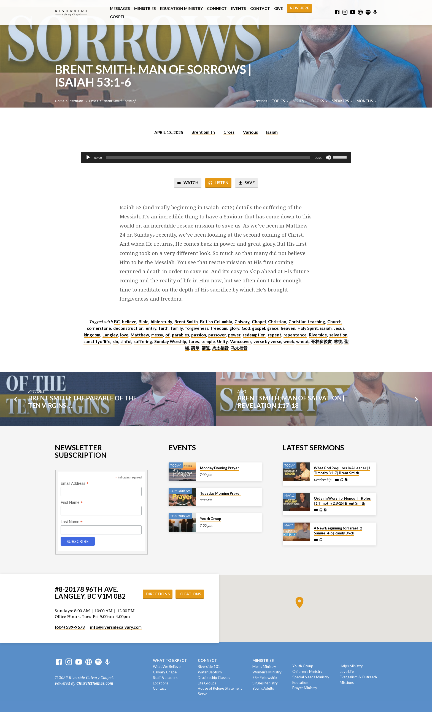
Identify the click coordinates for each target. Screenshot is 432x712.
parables (180, 334)
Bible (143, 321)
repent (274, 334)
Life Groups (207, 683)
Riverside (318, 334)
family (177, 328)
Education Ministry (181, 8)
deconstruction (128, 328)
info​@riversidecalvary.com (116, 627)
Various (250, 132)
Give (278, 8)
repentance (295, 334)
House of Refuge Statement (220, 688)
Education (300, 682)
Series (300, 101)
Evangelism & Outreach (358, 677)
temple (208, 341)
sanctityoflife (96, 341)
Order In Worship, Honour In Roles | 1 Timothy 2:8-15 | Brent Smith (342, 500)
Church (334, 321)
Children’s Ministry (307, 671)
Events (238, 8)
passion (198, 334)
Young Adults (263, 688)
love (124, 334)
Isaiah (272, 132)
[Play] (88, 157)
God (246, 328)
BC (117, 321)
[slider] (208, 157)
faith (164, 328)
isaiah (326, 328)
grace (273, 328)
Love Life (347, 671)
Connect (217, 8)
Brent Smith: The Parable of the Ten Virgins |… (82, 401)
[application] (216, 157)
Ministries (145, 8)
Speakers (342, 101)
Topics (280, 101)
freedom (218, 328)
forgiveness (196, 328)
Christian (277, 321)
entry (151, 328)
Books (319, 101)
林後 (338, 341)
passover (217, 334)
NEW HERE (299, 8)
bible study (161, 321)
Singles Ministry (265, 683)
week (289, 341)
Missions (347, 682)
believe (129, 321)
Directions (158, 593)
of (167, 334)
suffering (143, 341)
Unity (222, 341)
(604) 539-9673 (70, 627)
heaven (288, 328)
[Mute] (328, 157)
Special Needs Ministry (310, 677)
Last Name (72, 521)
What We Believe (166, 666)
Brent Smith (203, 132)
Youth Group (210, 518)
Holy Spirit (308, 328)
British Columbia (216, 321)
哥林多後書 (321, 341)
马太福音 (239, 347)
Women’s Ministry (267, 672)
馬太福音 (220, 347)
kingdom (92, 334)
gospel (258, 328)
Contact (260, 8)
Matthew (140, 334)
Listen (218, 183)
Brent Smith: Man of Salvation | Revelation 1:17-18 (290, 401)
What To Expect (170, 660)
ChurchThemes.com (94, 683)
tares (193, 341)
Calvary (242, 321)
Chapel (259, 321)
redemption (254, 334)
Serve (202, 694)
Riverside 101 (209, 666)
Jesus (339, 328)
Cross (93, 101)
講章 (195, 347)
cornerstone (99, 328)
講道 (206, 347)
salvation (338, 334)
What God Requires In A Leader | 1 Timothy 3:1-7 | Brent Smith (342, 470)
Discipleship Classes (214, 677)
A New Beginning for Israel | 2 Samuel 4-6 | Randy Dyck (338, 530)
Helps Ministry (351, 666)
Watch (187, 183)
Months (367, 101)
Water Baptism (210, 672)
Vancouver (240, 341)
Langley (110, 334)
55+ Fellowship (264, 677)
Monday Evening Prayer (219, 468)
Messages (120, 8)
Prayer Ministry (304, 688)
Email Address (75, 483)
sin (115, 341)
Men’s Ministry (264, 666)
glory (234, 328)
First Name (72, 502)
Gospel (117, 17)
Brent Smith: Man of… (121, 101)
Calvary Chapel (165, 672)
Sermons (76, 101)
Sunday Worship (170, 341)
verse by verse (267, 341)
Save (246, 183)
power (234, 334)
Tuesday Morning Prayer (220, 493)
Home (59, 101)
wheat (302, 341)
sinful (125, 341)
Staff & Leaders (165, 677)
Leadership (322, 480)
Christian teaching (306, 321)
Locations (190, 593)
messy (157, 334)
